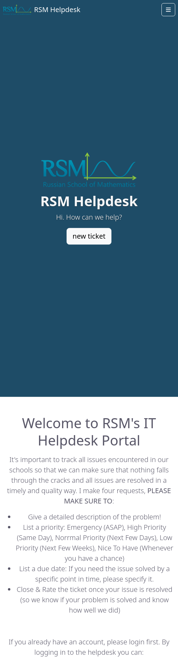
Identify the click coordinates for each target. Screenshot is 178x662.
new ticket (88, 236)
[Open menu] (168, 9)
